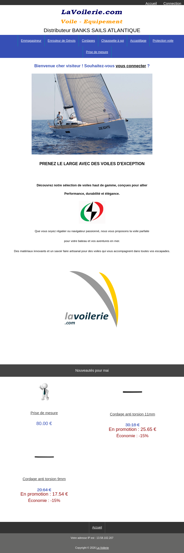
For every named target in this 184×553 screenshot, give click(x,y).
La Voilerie (103, 547)
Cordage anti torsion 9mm (44, 479)
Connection (172, 4)
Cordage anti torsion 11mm (132, 414)
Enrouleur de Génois (62, 40)
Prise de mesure (97, 52)
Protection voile (163, 40)
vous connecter (131, 65)
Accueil (151, 4)
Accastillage (138, 40)
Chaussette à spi (112, 40)
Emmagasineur (31, 40)
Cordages (88, 40)
